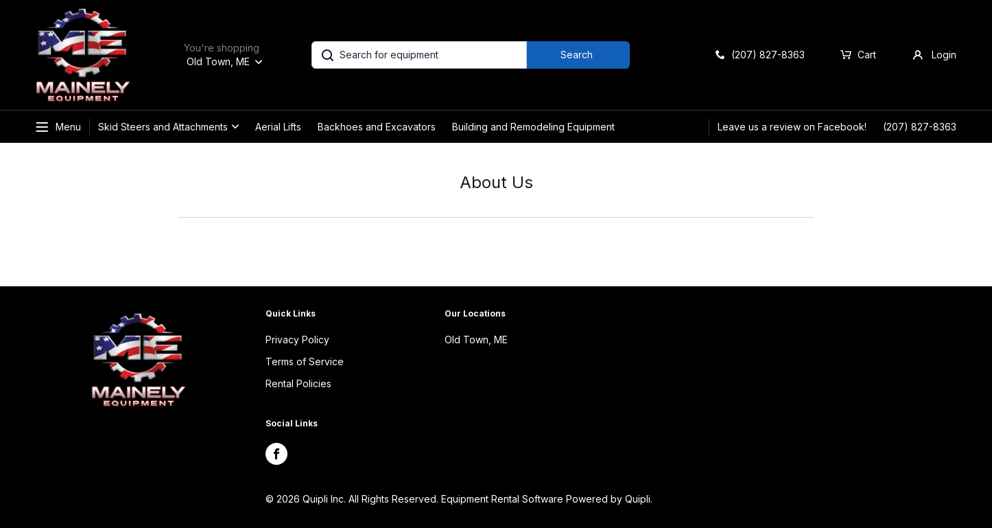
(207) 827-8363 (919, 127)
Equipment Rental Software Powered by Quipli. (546, 499)
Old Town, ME (476, 339)
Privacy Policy (297, 339)
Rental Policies (298, 383)
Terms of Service (304, 361)
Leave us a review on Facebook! (792, 127)
